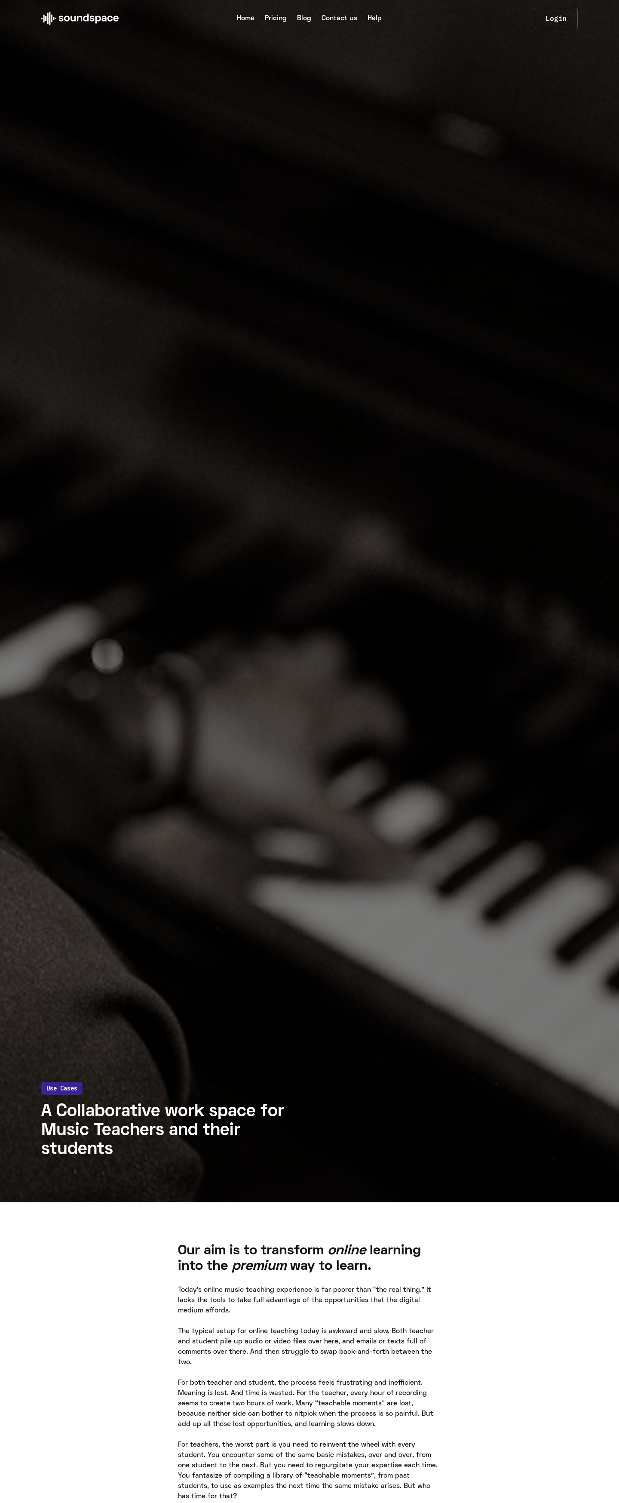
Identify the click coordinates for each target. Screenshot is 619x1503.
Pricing (276, 18)
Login (556, 18)
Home (245, 18)
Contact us (339, 18)
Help (375, 18)
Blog (304, 18)
